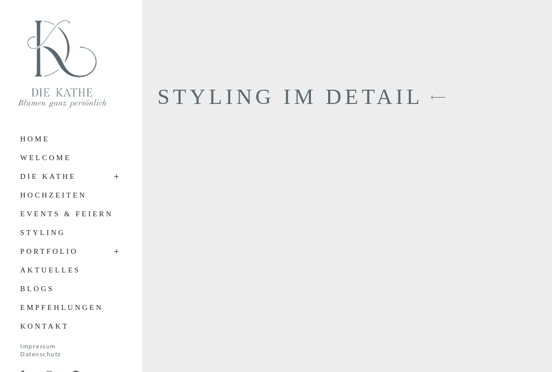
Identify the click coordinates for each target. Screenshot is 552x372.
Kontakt (44, 326)
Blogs (37, 289)
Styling (42, 233)
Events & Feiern (66, 214)
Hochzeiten (53, 195)
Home (35, 139)
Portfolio (49, 251)
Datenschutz (40, 354)
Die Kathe (48, 176)
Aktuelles (50, 270)
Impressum (38, 346)
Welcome (45, 158)
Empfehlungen (61, 307)
